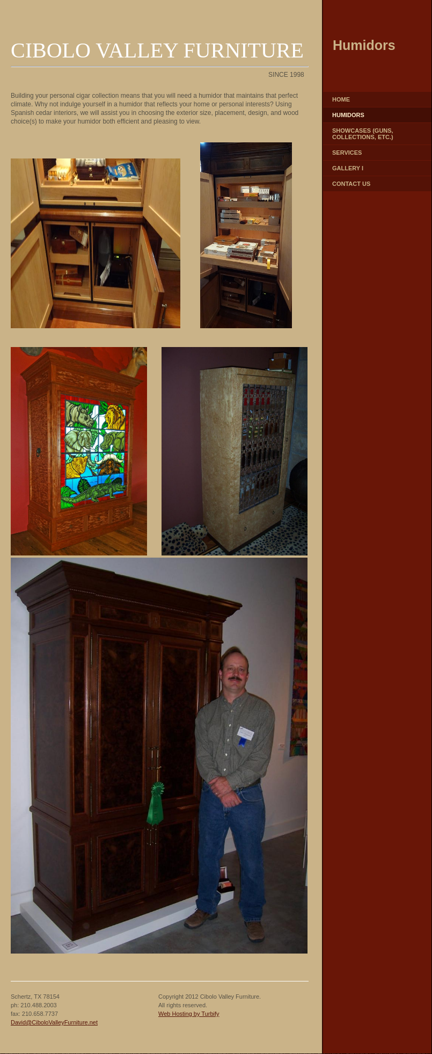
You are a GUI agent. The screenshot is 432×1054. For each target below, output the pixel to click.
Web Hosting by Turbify (188, 1013)
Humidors (348, 115)
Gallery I (347, 168)
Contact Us (351, 184)
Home (341, 99)
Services (347, 152)
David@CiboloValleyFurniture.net (54, 1022)
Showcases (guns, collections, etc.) (362, 133)
